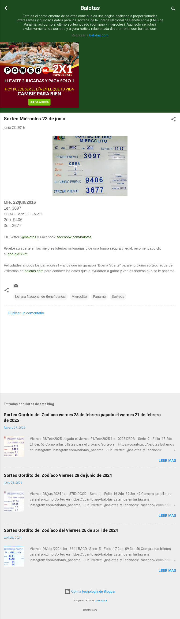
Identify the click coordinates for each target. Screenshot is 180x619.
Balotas (90, 8)
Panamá (99, 296)
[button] (173, 120)
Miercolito (79, 296)
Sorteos (118, 296)
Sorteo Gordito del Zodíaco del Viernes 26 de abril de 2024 (61, 530)
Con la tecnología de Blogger (90, 591)
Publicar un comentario (26, 313)
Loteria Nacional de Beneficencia (40, 296)
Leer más (167, 460)
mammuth (101, 600)
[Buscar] (173, 9)
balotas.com (99, 35)
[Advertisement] (90, 353)
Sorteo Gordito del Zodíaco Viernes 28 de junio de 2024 (58, 475)
